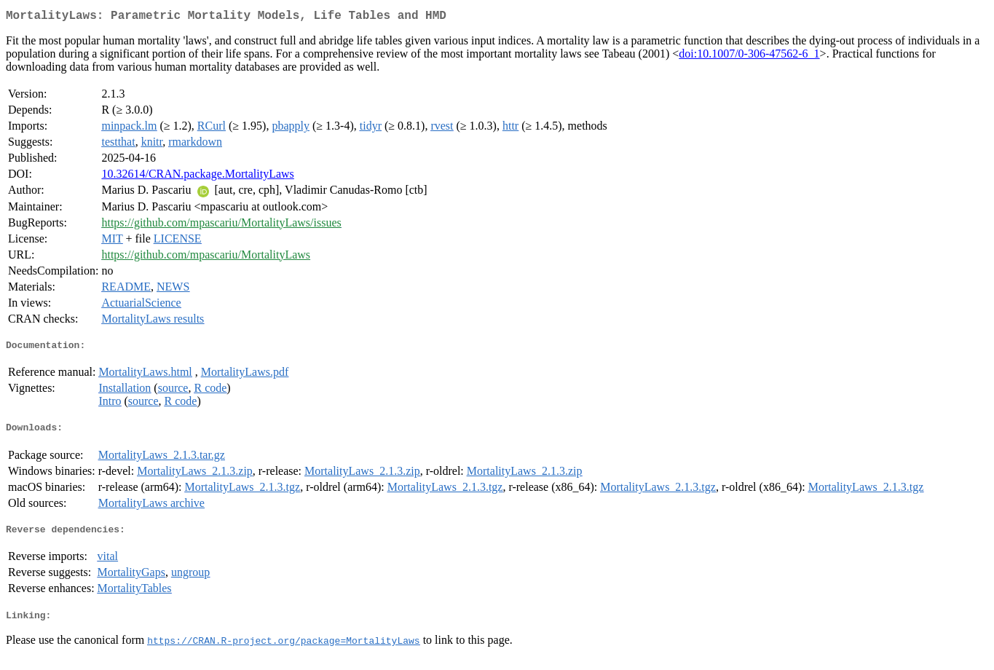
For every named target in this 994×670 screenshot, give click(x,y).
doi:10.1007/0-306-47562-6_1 (749, 56)
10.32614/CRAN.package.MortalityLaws (197, 176)
